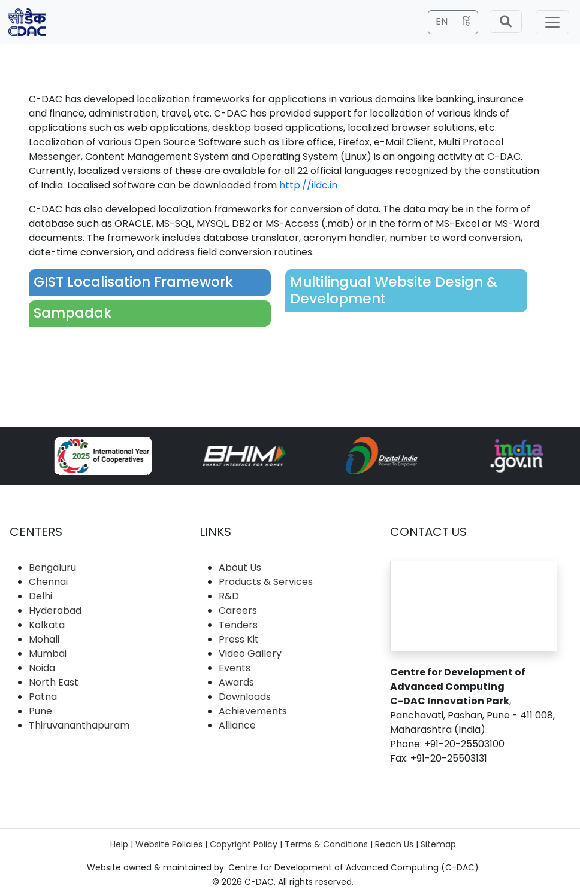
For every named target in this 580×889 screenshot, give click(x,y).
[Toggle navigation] (552, 22)
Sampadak (72, 312)
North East (53, 682)
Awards (236, 682)
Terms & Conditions (326, 844)
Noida (42, 668)
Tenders (238, 625)
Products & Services (266, 582)
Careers (238, 610)
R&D (229, 596)
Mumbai (48, 653)
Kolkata (47, 625)
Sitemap (438, 844)
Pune (40, 711)
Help (119, 844)
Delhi (40, 596)
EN (442, 21)
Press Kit (239, 639)
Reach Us (394, 844)
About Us (240, 567)
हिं (466, 21)
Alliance (237, 725)
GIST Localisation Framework (133, 281)
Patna (43, 697)
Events (234, 668)
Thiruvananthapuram (79, 725)
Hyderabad (55, 610)
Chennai (48, 582)
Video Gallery (250, 653)
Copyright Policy (243, 844)
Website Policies (169, 844)
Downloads (245, 697)
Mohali (44, 639)
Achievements (253, 711)
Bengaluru (52, 567)
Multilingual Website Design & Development (393, 290)
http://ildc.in (308, 185)
